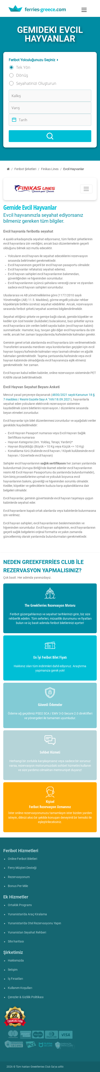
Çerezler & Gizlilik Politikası (25, 997)
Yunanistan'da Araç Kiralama (27, 914)
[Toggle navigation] (84, 9)
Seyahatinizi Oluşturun (36, 83)
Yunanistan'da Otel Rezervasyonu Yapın (34, 923)
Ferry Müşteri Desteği (22, 868)
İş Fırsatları (15, 979)
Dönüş (22, 75)
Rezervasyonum (19, 877)
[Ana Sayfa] (8, 169)
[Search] (50, 136)
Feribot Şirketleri (25, 169)
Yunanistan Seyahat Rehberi (27, 932)
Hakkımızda (16, 960)
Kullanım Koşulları (20, 988)
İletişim (12, 970)
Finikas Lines (50, 169)
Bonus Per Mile (18, 886)
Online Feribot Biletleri (22, 859)
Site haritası (16, 941)
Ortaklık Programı (20, 905)
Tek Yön (23, 67)
